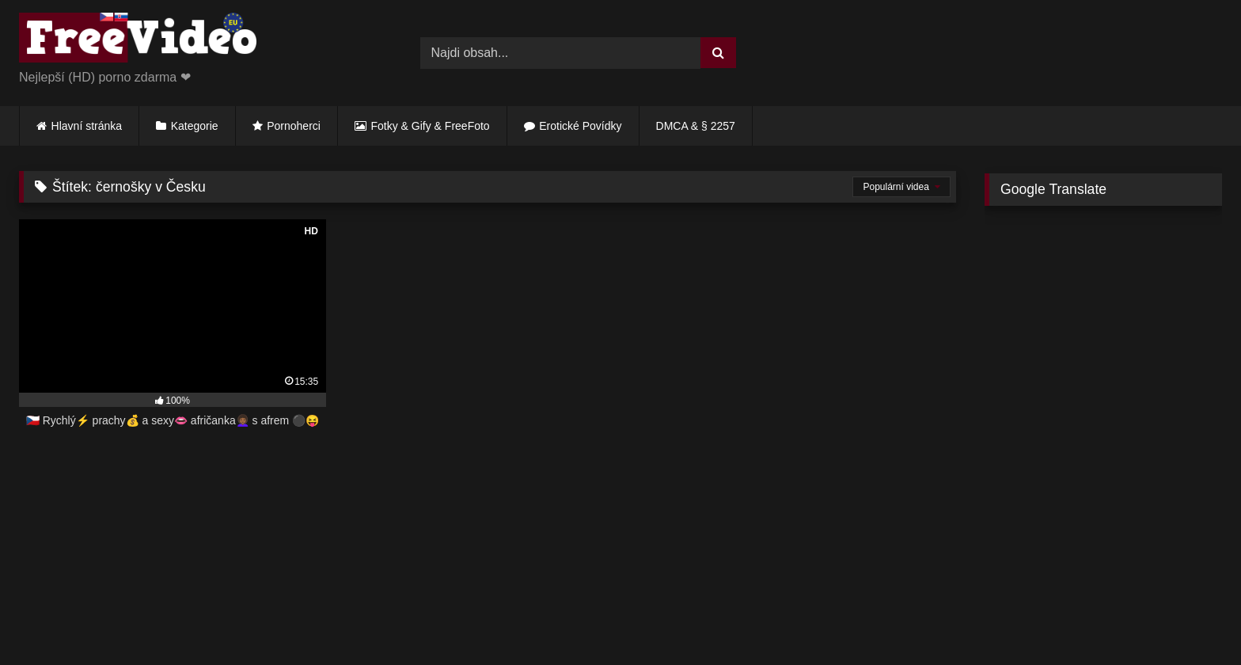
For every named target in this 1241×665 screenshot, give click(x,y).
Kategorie (194, 126)
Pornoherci (294, 126)
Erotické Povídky (580, 126)
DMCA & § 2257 (695, 126)
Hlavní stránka (86, 126)
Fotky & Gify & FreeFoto (430, 126)
